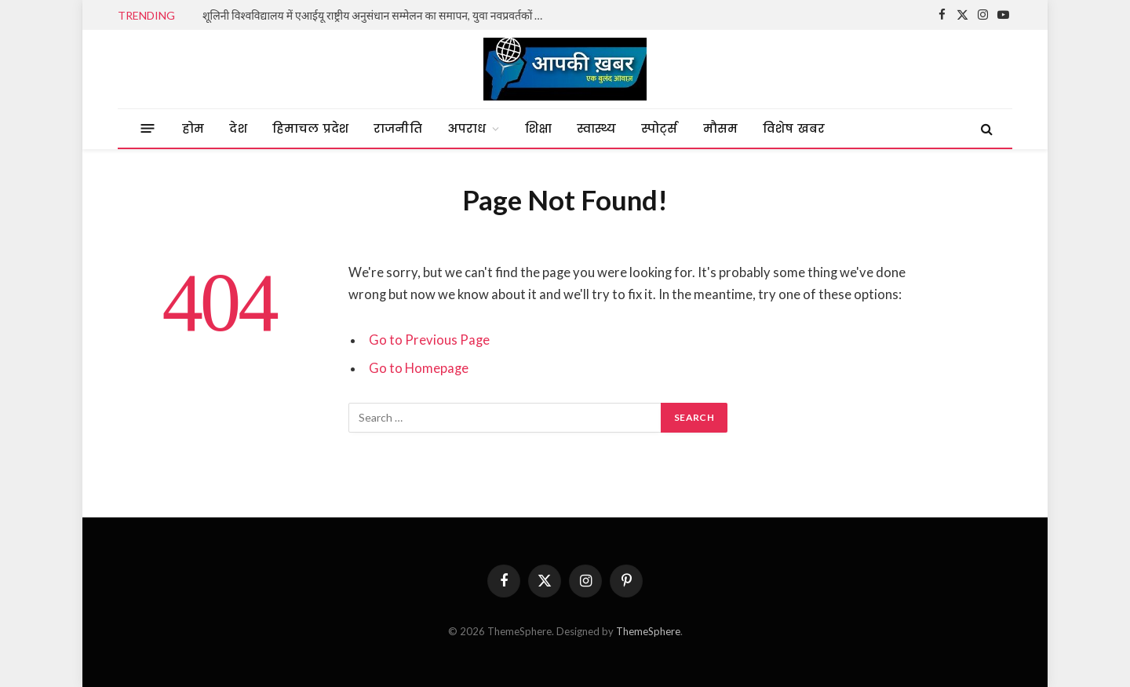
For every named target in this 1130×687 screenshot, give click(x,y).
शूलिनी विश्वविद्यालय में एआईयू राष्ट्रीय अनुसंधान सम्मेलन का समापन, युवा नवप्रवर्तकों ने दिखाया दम (379, 15)
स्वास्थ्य (596, 128)
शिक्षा (538, 128)
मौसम (720, 128)
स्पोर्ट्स (659, 128)
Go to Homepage (418, 368)
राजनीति (398, 128)
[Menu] (148, 128)
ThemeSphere (648, 631)
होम (193, 128)
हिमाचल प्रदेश (310, 128)
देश (237, 128)
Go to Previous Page (429, 340)
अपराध (467, 128)
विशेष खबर (794, 128)
